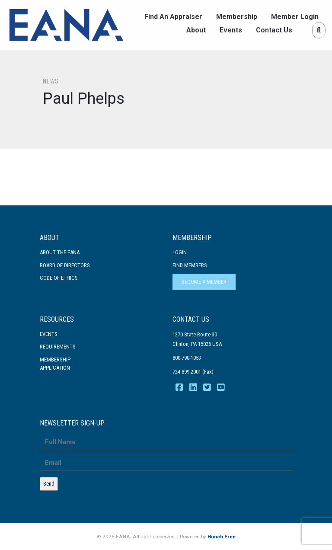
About (196, 30)
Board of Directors (65, 265)
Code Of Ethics (59, 278)
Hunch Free (222, 537)
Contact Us (274, 30)
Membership (236, 17)
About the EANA (60, 252)
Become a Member (204, 281)
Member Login (295, 17)
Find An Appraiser (173, 17)
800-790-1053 (186, 358)
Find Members (189, 265)
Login (179, 252)
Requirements (58, 346)
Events (231, 30)
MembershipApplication (55, 363)
